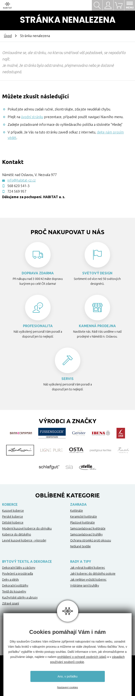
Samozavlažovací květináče (87, 528)
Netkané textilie (80, 546)
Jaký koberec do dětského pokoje (92, 573)
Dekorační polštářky (15, 585)
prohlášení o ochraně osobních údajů (81, 657)
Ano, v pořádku (67, 676)
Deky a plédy (10, 579)
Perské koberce (12, 516)
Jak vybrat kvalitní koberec (87, 567)
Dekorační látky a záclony (18, 567)
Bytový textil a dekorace (27, 561)
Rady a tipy (80, 561)
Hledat (97, 5)
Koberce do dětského (16, 534)
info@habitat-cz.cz (21, 180)
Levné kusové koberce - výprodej (24, 540)
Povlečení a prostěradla (17, 573)
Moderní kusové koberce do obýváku (27, 528)
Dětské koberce (12, 522)
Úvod (8, 36)
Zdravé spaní (10, 603)
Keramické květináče (83, 516)
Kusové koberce (13, 510)
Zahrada (78, 504)
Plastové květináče (82, 522)
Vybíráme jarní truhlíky (84, 585)
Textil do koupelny (14, 591)
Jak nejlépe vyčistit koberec (88, 579)
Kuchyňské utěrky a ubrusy (20, 597)
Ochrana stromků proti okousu (90, 540)
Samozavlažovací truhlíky (86, 534)
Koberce (10, 504)
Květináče (76, 510)
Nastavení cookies (67, 687)
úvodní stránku (32, 117)
